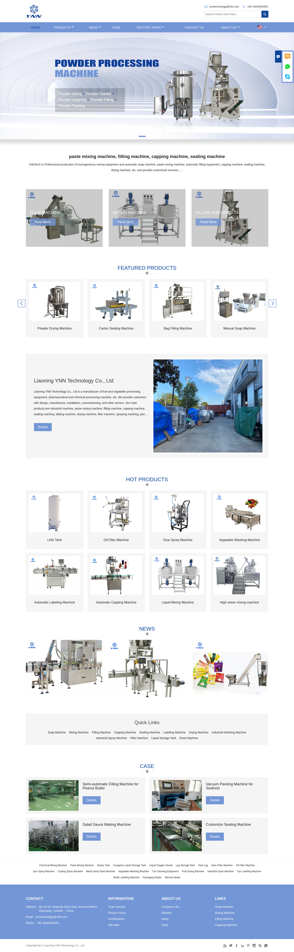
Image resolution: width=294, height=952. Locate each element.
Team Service (116, 906)
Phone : (31, 923)
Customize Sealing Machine (228, 825)
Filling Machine (224, 918)
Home (35, 27)
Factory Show (150, 27)
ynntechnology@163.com (224, 6)
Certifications (116, 918)
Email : (30, 916)
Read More (43, 222)
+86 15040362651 (257, 6)
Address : (32, 906)
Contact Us (194, 27)
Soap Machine (224, 906)
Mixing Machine (225, 912)
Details (43, 427)
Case (116, 27)
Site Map (113, 925)
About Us (230, 27)
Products (64, 27)
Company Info (170, 906)
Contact (34, 899)
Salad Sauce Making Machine (107, 825)
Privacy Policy (117, 912)
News (95, 27)
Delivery (167, 912)
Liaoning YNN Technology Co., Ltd (74, 381)
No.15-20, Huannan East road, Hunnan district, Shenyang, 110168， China (68, 908)
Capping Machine (226, 925)
